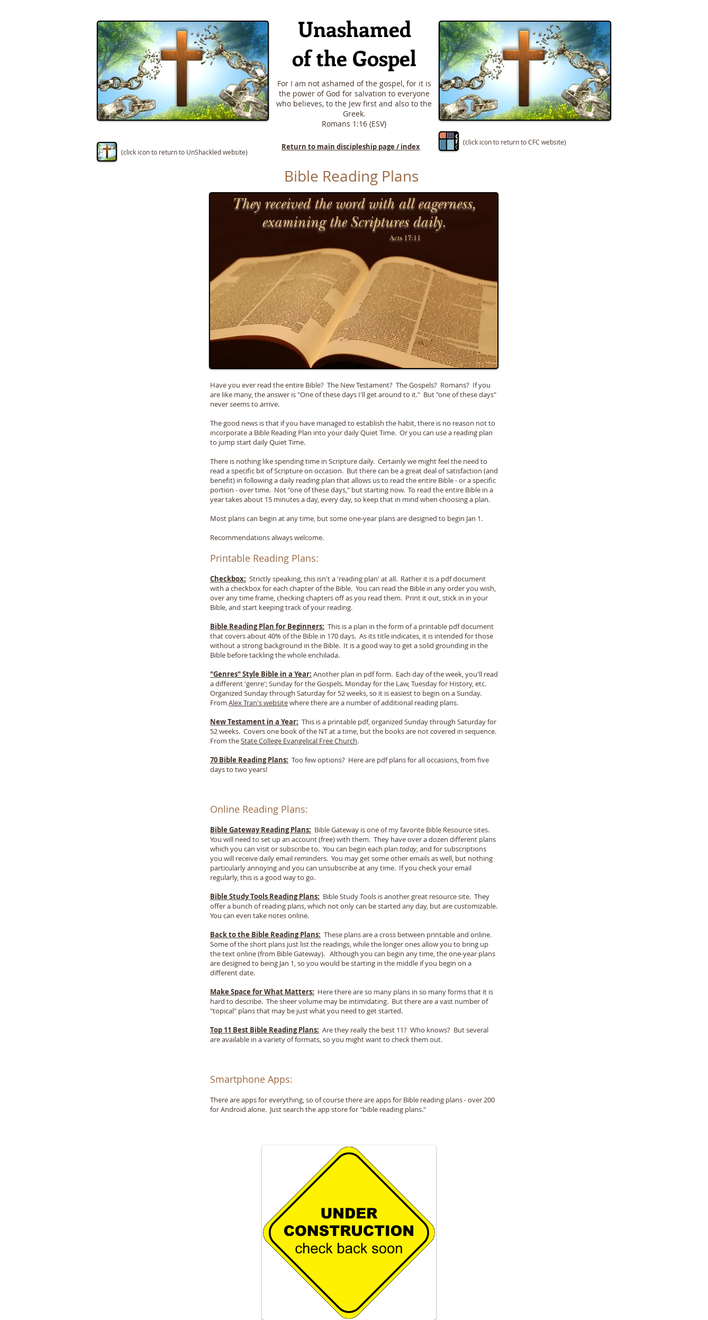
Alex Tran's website (258, 702)
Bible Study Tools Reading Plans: (265, 896)
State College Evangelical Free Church (299, 741)
